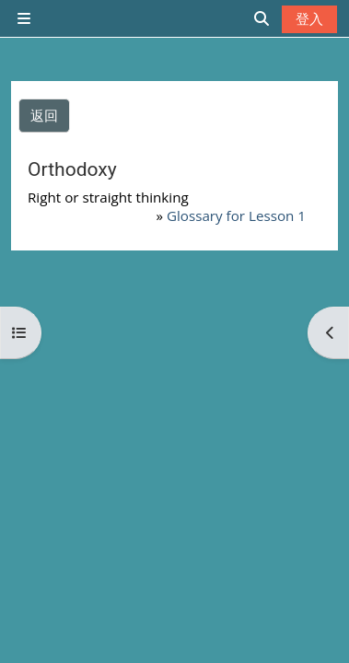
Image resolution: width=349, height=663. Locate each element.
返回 (44, 115)
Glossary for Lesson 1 (236, 215)
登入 (309, 18)
